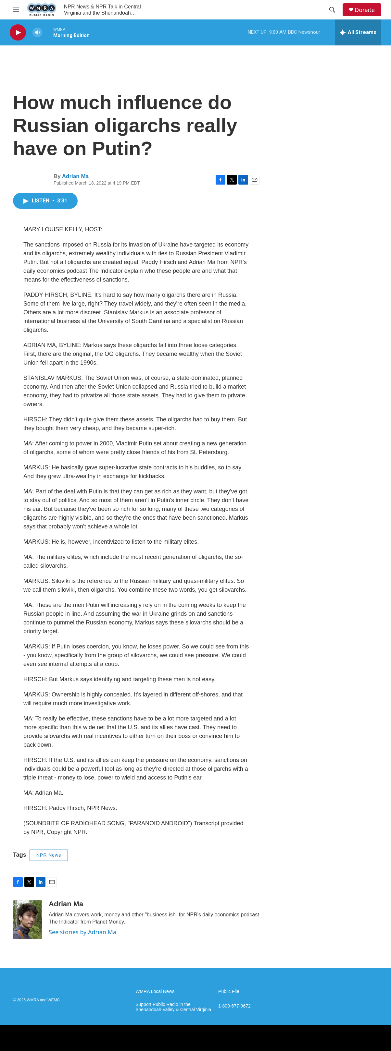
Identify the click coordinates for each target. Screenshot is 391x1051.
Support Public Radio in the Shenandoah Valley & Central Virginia (173, 1007)
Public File (228, 991)
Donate (365, 9)
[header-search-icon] (332, 10)
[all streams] (358, 32)
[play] (18, 32)
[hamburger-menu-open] (16, 9)
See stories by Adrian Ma (82, 932)
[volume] (37, 32)
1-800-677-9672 (234, 1006)
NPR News (48, 855)
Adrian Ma (75, 176)
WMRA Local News (154, 991)
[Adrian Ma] (27, 919)
